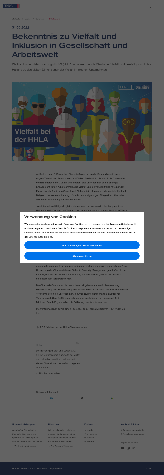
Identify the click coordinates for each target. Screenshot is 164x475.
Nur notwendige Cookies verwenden (82, 245)
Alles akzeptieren (82, 256)
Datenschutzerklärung (40, 236)
